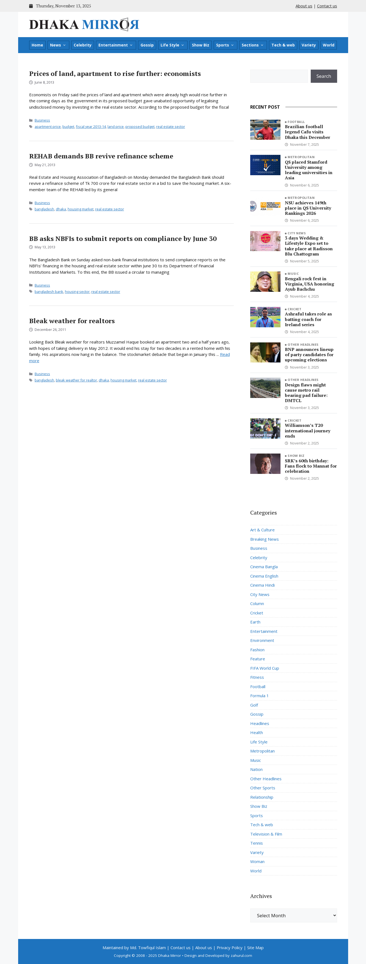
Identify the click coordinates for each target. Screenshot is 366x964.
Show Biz (200, 45)
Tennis (256, 843)
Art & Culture (262, 529)
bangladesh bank (49, 291)
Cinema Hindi (262, 585)
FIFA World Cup (264, 668)
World (328, 45)
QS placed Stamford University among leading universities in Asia (308, 170)
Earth (255, 622)
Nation (256, 769)
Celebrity (83, 45)
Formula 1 (259, 695)
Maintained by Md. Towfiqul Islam (134, 947)
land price (116, 126)
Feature (257, 658)
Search (324, 76)
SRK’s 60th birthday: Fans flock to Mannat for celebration (311, 466)
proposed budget (140, 126)
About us (304, 6)
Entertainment (115, 45)
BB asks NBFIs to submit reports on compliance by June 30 (123, 238)
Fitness (257, 677)
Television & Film (266, 834)
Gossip (147, 45)
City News (297, 233)
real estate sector (170, 126)
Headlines (259, 723)
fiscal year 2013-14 (91, 126)
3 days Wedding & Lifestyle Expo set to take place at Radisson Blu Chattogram (309, 246)
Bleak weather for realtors (72, 320)
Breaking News (264, 539)
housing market (80, 209)
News (58, 45)
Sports (225, 45)
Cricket (294, 309)
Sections (253, 45)
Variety (309, 45)
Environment (262, 640)
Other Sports (262, 787)
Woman (257, 861)
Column (257, 603)
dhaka (61, 209)
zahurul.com (241, 955)
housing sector (77, 291)
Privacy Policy (230, 947)
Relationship (261, 797)
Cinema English (264, 576)
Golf (254, 705)
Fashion (257, 649)
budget (68, 126)
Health (256, 732)
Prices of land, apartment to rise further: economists (115, 73)
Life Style (173, 45)
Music (293, 273)
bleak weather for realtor (76, 380)
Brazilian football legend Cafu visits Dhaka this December (307, 131)
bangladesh (44, 209)
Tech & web (283, 45)
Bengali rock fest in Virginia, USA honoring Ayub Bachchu (309, 284)
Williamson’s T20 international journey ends (307, 430)
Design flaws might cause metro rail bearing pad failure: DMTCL (306, 393)
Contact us (327, 6)
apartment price (48, 126)
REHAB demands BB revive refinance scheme (101, 156)
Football (296, 122)
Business (42, 120)
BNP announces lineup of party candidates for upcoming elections (309, 354)
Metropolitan (301, 157)
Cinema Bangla (264, 566)
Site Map (255, 947)
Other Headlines (303, 344)
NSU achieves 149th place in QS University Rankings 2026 (308, 208)
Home (37, 45)
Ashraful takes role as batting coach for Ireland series (308, 319)
